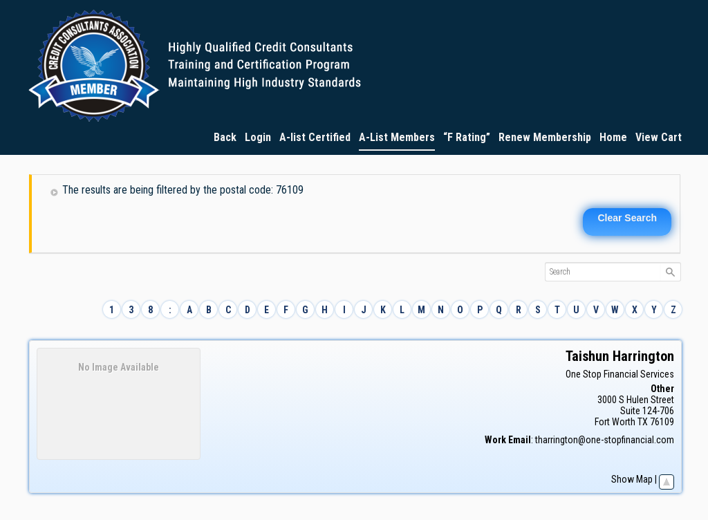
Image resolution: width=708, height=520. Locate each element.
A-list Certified (315, 137)
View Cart (658, 137)
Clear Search (627, 217)
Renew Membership (545, 137)
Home (613, 137)
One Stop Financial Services (620, 374)
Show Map (632, 479)
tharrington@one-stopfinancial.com (604, 439)
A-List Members (397, 137)
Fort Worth (615, 421)
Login (258, 137)
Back (225, 137)
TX (642, 421)
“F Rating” (466, 137)
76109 (662, 421)
